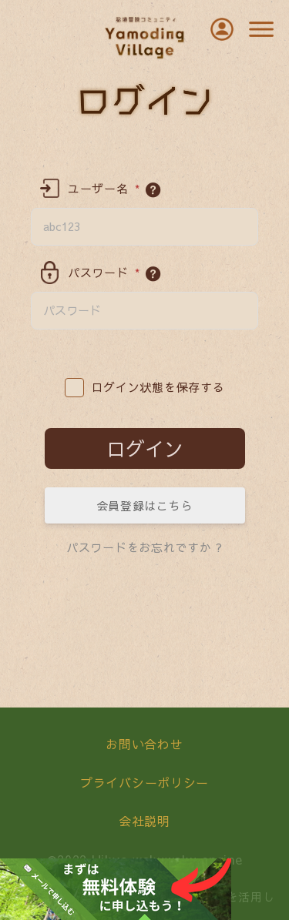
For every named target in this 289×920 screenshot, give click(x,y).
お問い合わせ (144, 743)
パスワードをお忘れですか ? (144, 547)
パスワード (103, 272)
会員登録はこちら (144, 505)
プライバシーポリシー (144, 782)
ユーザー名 (103, 188)
